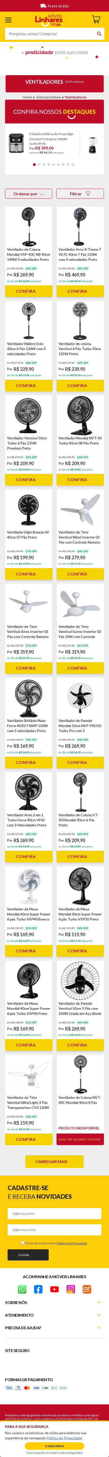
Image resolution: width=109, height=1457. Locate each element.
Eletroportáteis (49, 97)
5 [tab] (53, 164)
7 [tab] (63, 164)
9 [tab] (72, 164)
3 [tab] (44, 164)
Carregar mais (51, 1161)
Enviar (24, 1255)
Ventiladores (76, 97)
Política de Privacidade (72, 1243)
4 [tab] (48, 164)
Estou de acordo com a (56, 1243)
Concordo (54, 1446)
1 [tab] (34, 164)
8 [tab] (68, 164)
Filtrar (80, 193)
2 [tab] (39, 164)
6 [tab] (58, 164)
